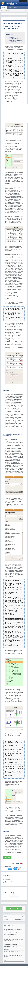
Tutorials (4, 7)
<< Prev (7, 857)
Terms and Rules (19, 967)
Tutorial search (6, 10)
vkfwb (23, 916)
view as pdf (16, 863)
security (22, 918)
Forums (15, 7)
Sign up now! (14, 908)
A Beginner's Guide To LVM (9, 936)
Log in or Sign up (23, 0)
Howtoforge (2, 967)
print (22, 863)
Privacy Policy (25, 967)
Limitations (11, 37)
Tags (10, 7)
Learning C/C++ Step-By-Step (9, 934)
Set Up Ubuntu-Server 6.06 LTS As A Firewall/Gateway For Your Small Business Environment (12, 948)
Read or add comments (19, 919)
